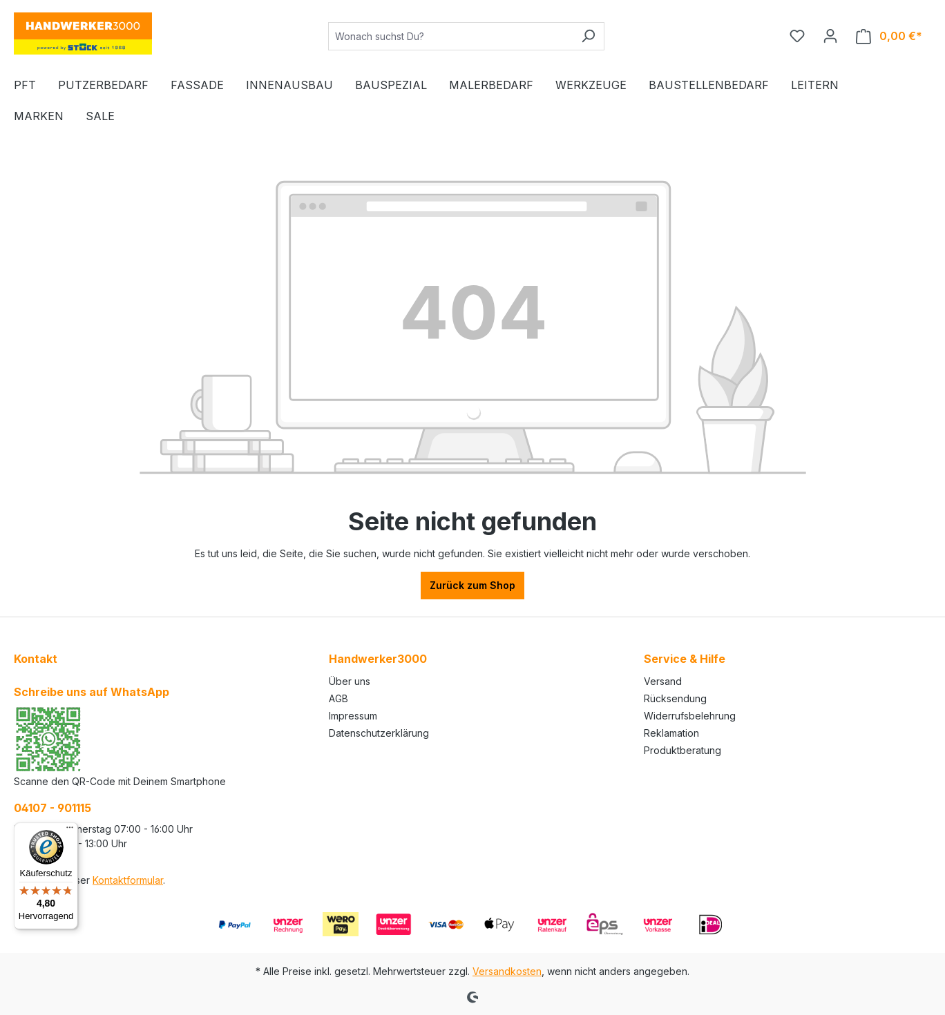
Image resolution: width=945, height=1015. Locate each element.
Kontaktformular (128, 880)
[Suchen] (588, 36)
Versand (663, 681)
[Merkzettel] (797, 36)
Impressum (353, 716)
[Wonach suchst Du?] (450, 36)
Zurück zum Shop (472, 585)
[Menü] (69, 830)
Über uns (349, 681)
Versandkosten (507, 971)
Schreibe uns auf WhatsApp (91, 692)
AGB (338, 698)
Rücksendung (675, 698)
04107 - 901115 (52, 808)
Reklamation (671, 733)
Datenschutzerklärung (379, 733)
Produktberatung (682, 750)
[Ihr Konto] (830, 36)
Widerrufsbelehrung (690, 716)
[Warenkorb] (889, 36)
